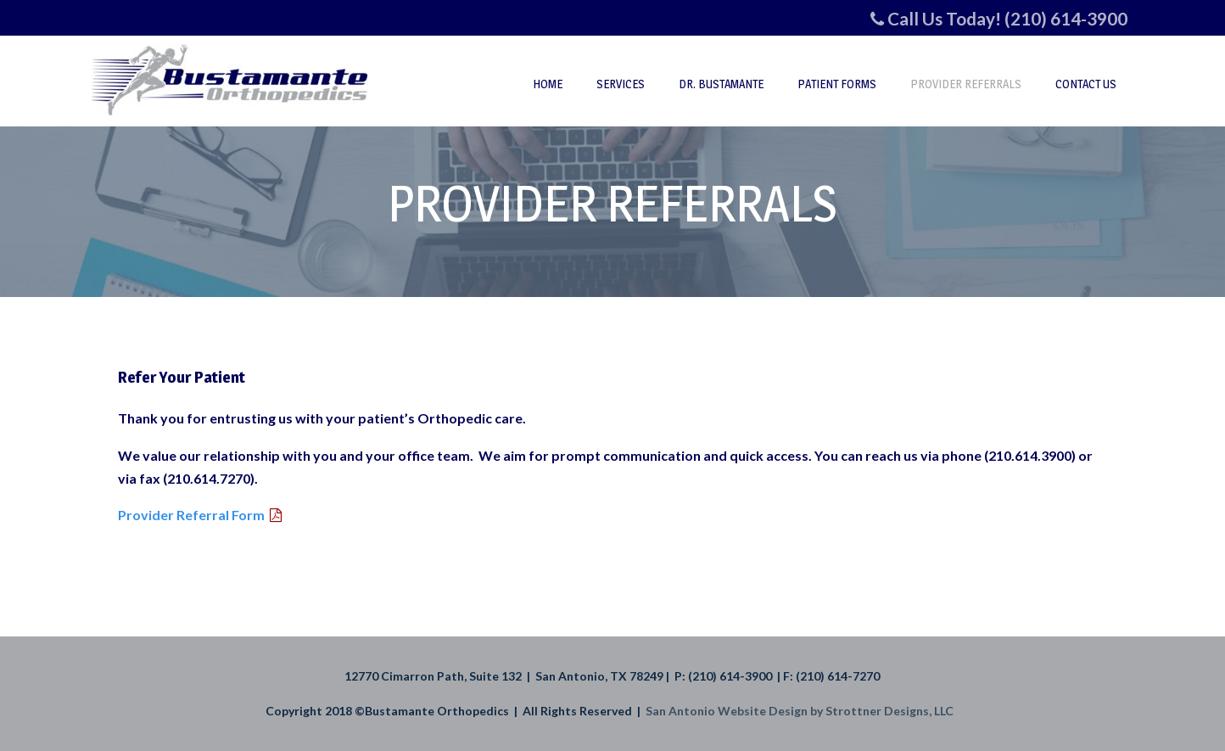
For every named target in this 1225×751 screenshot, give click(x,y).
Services (620, 83)
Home (547, 83)
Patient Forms (836, 83)
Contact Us (1085, 83)
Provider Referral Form (191, 515)
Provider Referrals (965, 83)
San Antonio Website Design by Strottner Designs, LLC (802, 710)
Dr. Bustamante (721, 83)
